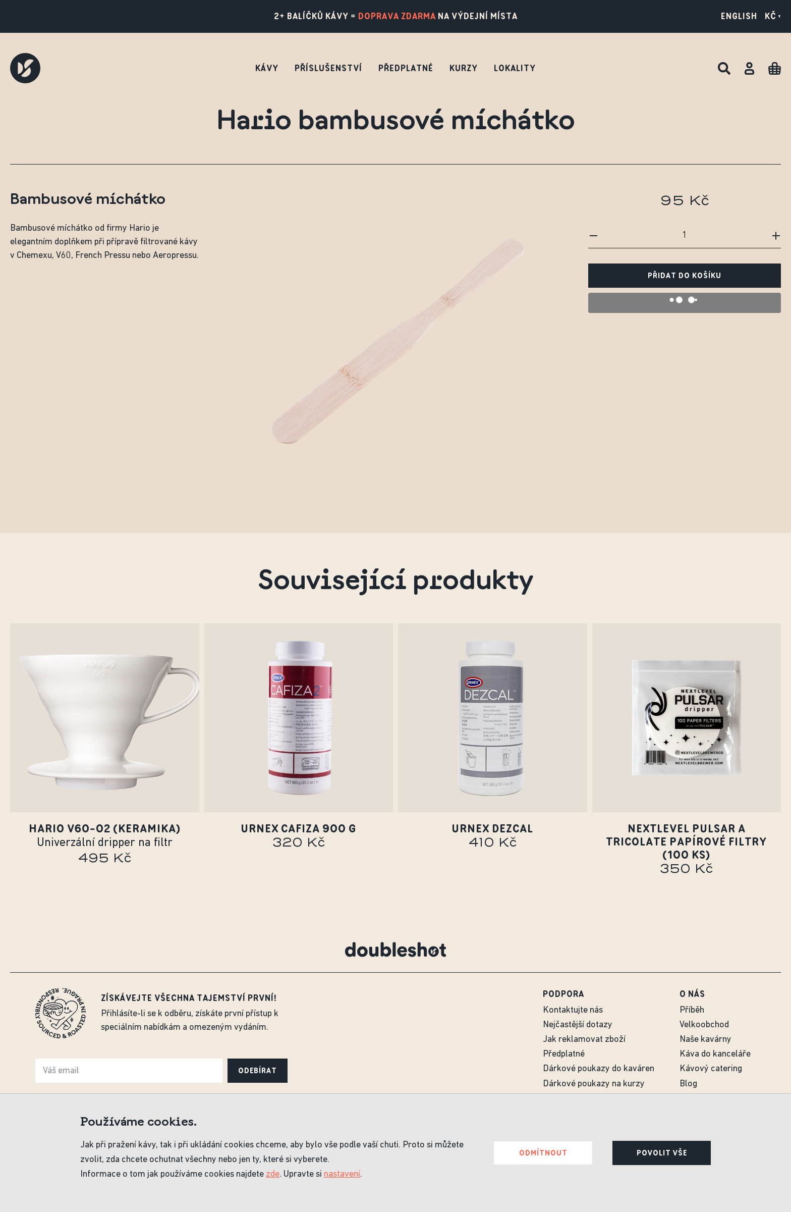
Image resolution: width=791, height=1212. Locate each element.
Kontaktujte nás (573, 1010)
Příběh (692, 1010)
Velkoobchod (704, 1025)
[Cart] (774, 68)
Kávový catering (711, 1069)
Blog (688, 1084)
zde (272, 1174)
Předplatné (405, 68)
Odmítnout (543, 1153)
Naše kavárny (705, 1039)
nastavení (342, 1174)
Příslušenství (328, 68)
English (739, 16)
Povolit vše (662, 1153)
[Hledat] (724, 68)
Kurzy (463, 68)
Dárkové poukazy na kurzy (594, 1084)
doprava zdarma (397, 16)
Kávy (266, 68)
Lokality (515, 68)
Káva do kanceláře (715, 1054)
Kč (773, 16)
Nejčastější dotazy (577, 1025)
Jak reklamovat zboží (584, 1039)
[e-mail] (128, 1071)
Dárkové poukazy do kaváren (598, 1069)
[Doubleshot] (25, 68)
